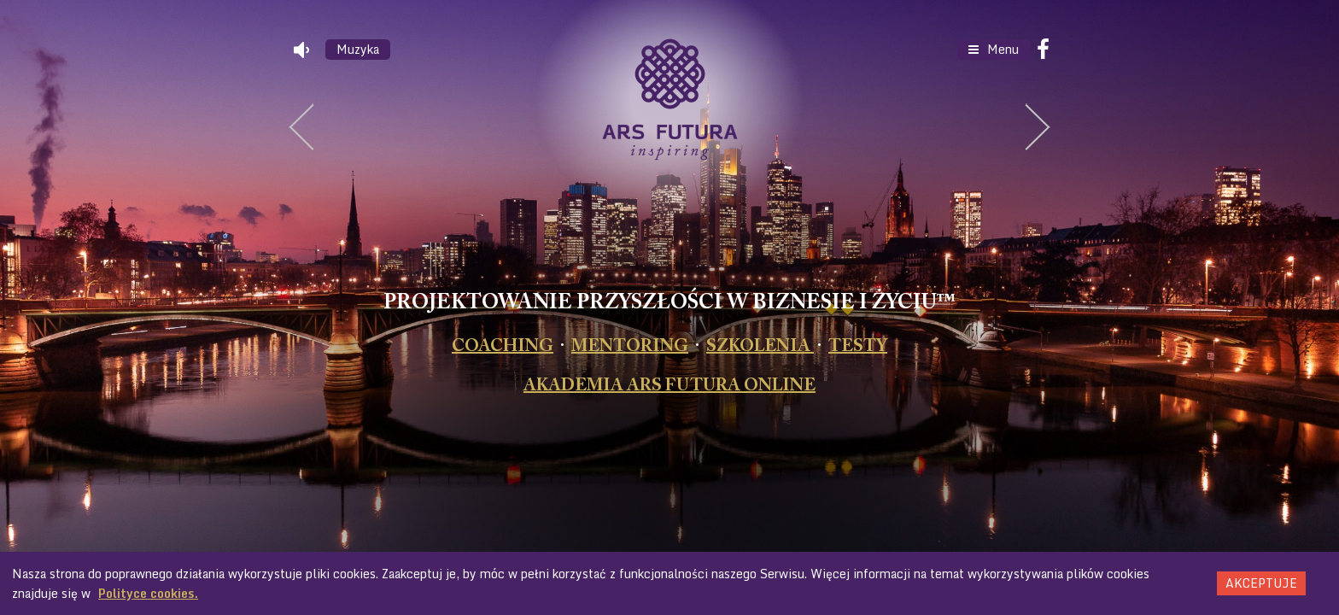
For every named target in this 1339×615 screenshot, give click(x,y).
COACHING (502, 346)
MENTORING (629, 346)
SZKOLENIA (758, 346)
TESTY (857, 346)
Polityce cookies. (148, 593)
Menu (1001, 49)
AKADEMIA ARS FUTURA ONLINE (669, 386)
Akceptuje (1261, 583)
